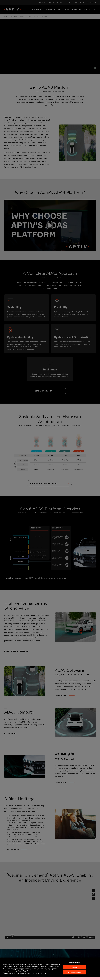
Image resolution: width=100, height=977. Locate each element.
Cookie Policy (13, 973)
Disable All (74, 967)
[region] (50, 967)
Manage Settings (74, 962)
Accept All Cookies (74, 972)
